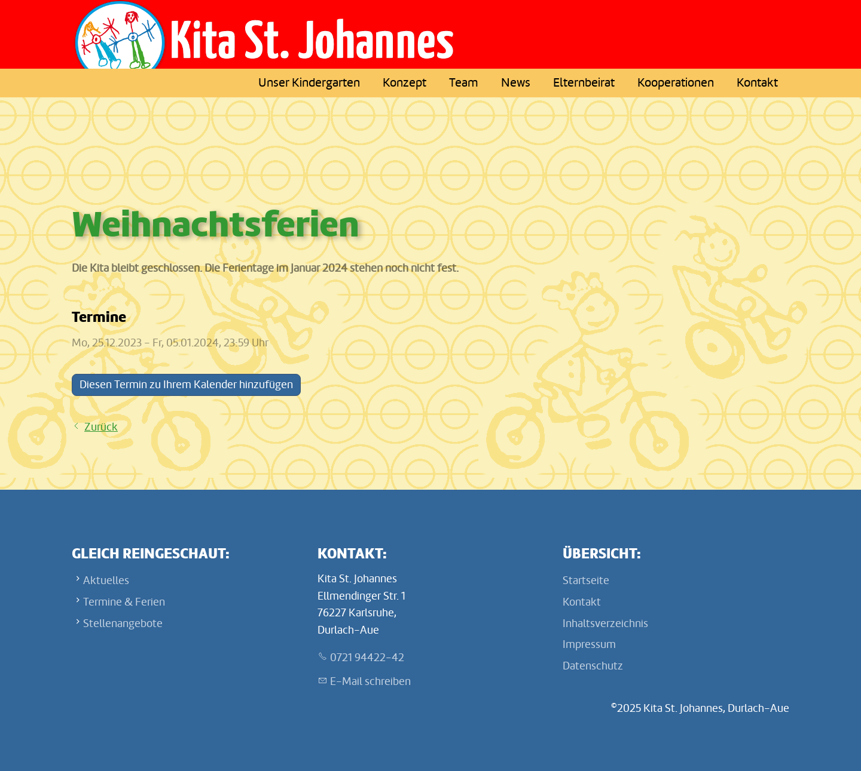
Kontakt (757, 82)
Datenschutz (593, 665)
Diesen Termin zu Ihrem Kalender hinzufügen (186, 384)
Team (463, 82)
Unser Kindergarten (309, 82)
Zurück (101, 427)
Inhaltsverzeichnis (605, 623)
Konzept (404, 82)
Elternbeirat (584, 82)
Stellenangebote (123, 623)
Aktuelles (106, 580)
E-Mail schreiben (370, 681)
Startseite (586, 580)
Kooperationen (675, 82)
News (515, 82)
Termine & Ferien (124, 602)
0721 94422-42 (367, 657)
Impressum (589, 644)
